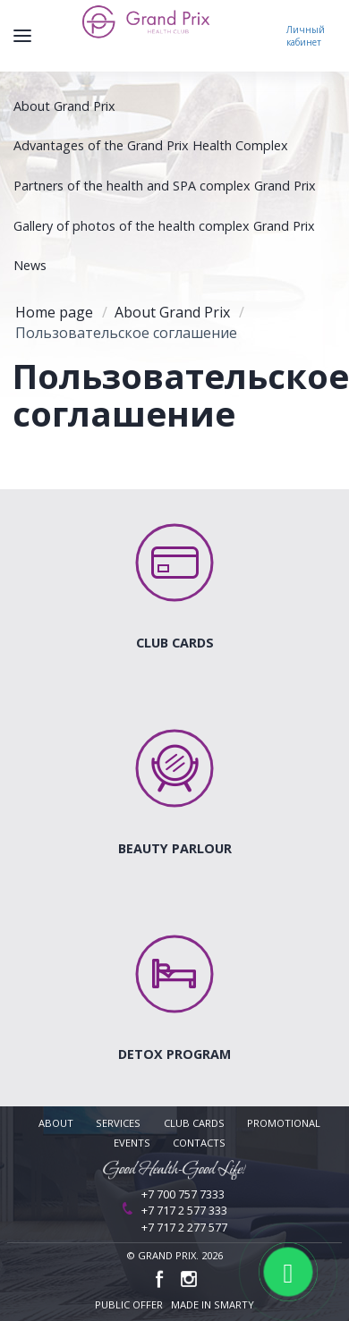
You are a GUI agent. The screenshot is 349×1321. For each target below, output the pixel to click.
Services (118, 1123)
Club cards (194, 1123)
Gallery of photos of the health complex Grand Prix (164, 225)
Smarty (234, 1304)
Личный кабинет (305, 35)
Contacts (199, 1142)
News (30, 265)
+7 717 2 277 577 (184, 1227)
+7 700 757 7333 (183, 1194)
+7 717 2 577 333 (184, 1210)
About (55, 1123)
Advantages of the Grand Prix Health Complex (150, 145)
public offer (129, 1304)
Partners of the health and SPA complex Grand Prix (164, 185)
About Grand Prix (64, 105)
